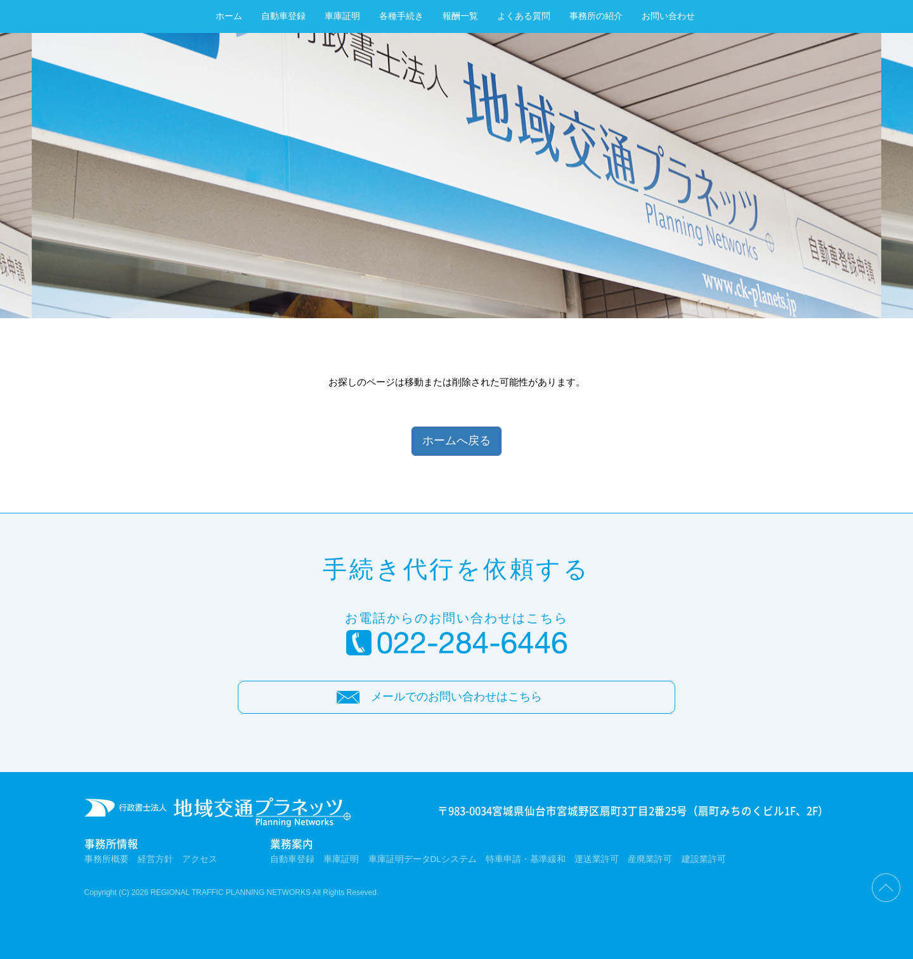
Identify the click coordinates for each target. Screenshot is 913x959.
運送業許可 (596, 859)
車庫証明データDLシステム (422, 859)
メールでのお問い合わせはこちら (456, 696)
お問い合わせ (668, 16)
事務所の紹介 (596, 16)
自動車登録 (283, 16)
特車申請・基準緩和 (526, 859)
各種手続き (401, 16)
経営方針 (155, 859)
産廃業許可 (650, 859)
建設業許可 (704, 859)
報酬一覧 (460, 16)
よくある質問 (523, 16)
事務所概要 (106, 859)
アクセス (199, 859)
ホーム (229, 16)
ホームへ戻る (456, 440)
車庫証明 (342, 16)
